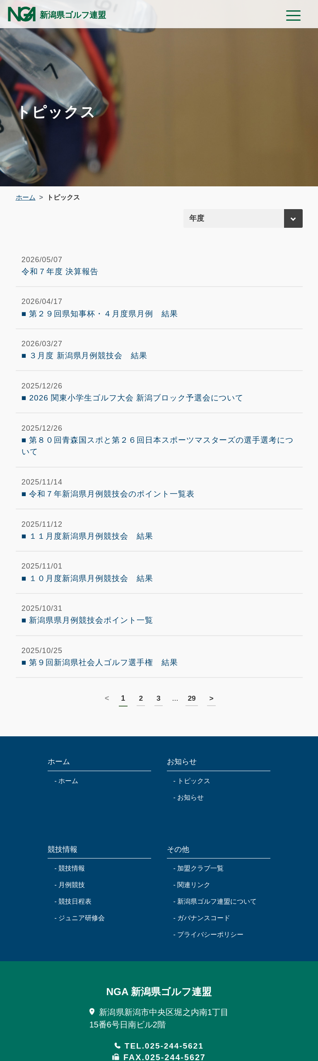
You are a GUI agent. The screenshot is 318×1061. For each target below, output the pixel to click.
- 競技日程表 (73, 916)
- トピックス (192, 795)
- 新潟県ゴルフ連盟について (215, 916)
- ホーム (66, 795)
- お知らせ (188, 812)
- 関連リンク (192, 899)
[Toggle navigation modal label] (290, 16)
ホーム (26, 197)
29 (192, 713)
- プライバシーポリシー (208, 949)
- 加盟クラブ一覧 (198, 883)
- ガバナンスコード (202, 932)
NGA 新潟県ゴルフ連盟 (159, 1006)
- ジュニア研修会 (79, 932)
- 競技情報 (69, 883)
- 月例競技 (69, 899)
